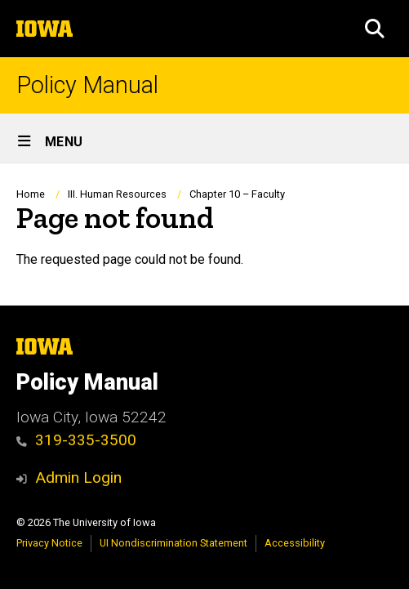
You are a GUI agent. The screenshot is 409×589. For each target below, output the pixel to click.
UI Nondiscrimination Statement (173, 543)
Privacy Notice (49, 543)
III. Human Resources (117, 194)
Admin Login (78, 477)
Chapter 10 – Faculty (237, 194)
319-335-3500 (76, 440)
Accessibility (295, 543)
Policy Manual (87, 85)
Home (30, 194)
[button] (374, 28)
